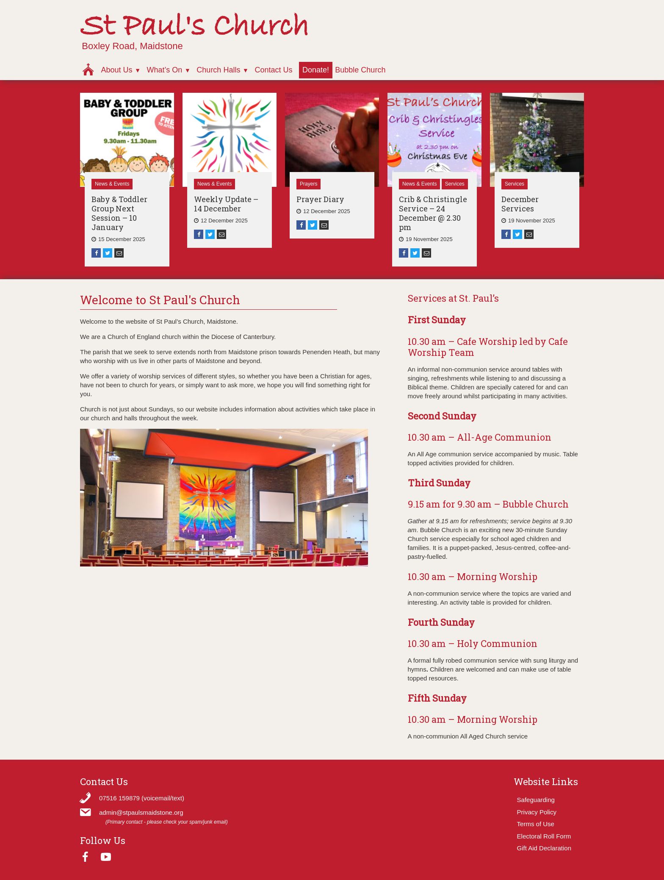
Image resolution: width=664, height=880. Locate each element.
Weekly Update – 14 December (226, 204)
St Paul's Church (194, 27)
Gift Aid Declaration (544, 848)
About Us (116, 70)
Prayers (308, 184)
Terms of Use (535, 823)
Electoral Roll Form (544, 836)
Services (455, 184)
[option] (127, 179)
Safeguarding (536, 799)
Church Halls (218, 70)
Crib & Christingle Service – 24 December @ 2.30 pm (433, 213)
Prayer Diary (320, 199)
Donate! (315, 70)
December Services (520, 204)
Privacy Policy (536, 812)
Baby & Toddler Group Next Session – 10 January (119, 213)
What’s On (165, 70)
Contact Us (273, 70)
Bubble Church (360, 70)
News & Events (112, 184)
